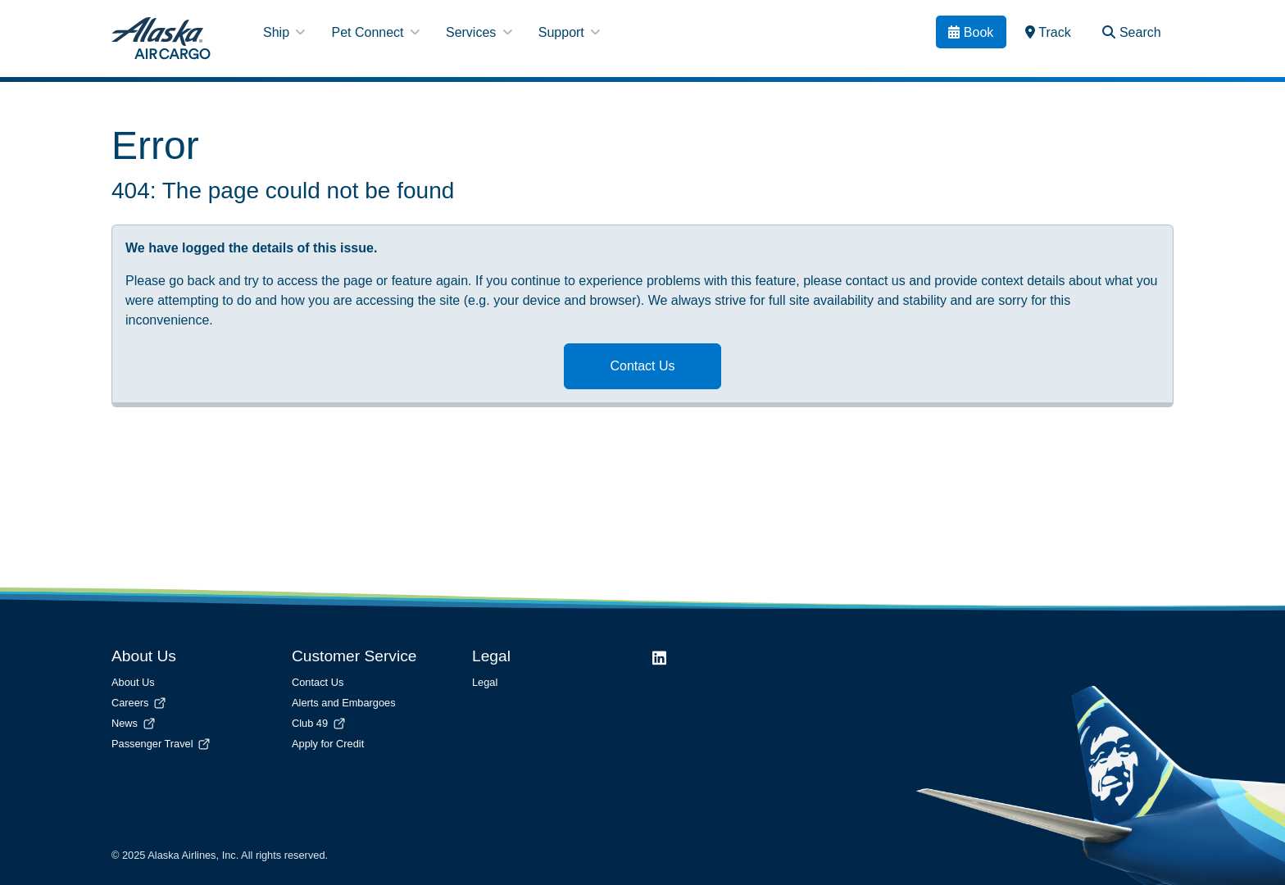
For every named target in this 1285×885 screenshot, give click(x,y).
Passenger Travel (161, 744)
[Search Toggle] (1132, 32)
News (134, 723)
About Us (133, 682)
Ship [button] (284, 32)
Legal (484, 682)
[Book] (971, 32)
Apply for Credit (328, 744)
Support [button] (569, 32)
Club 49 (319, 723)
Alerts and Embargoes (344, 703)
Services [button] (479, 32)
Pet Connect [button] (375, 32)
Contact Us (642, 366)
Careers (139, 703)
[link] (1048, 32)
